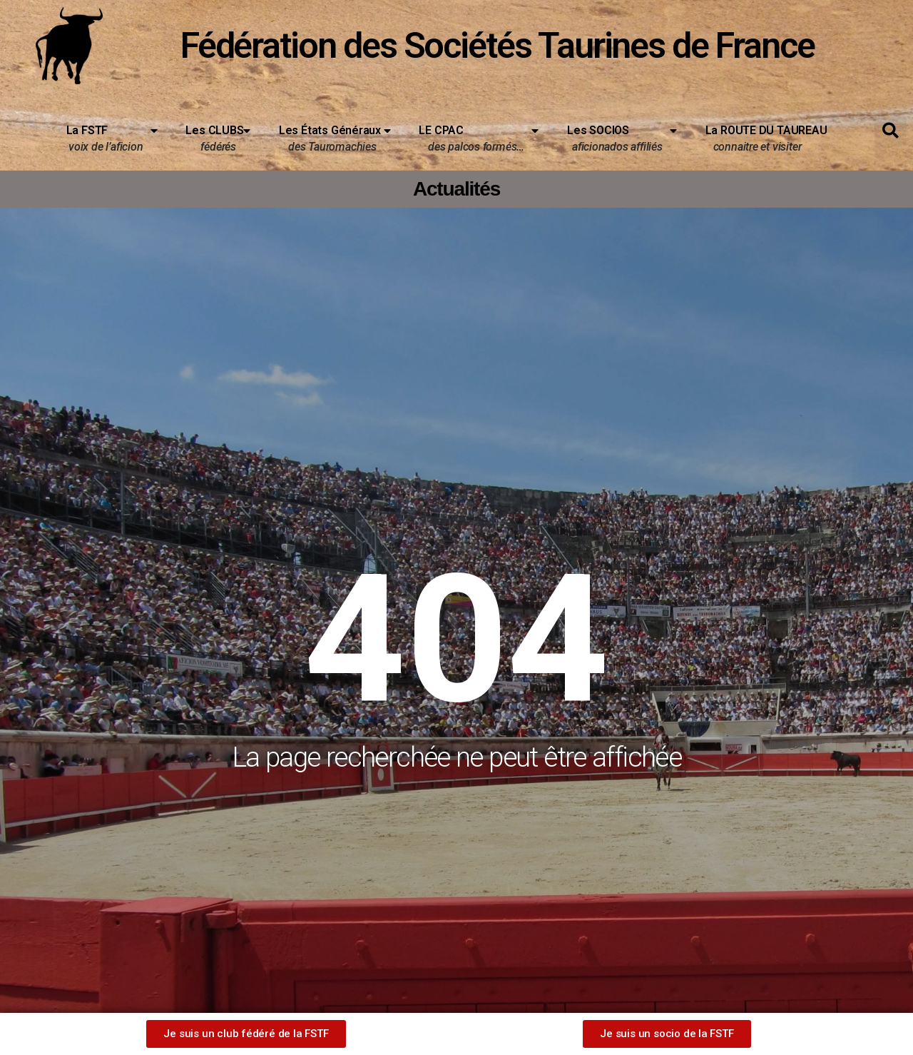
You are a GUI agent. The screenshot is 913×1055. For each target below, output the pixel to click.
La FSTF (112, 136)
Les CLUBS (217, 136)
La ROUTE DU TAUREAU (760, 138)
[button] (890, 131)
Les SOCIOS (622, 136)
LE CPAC (479, 136)
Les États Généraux (335, 136)
